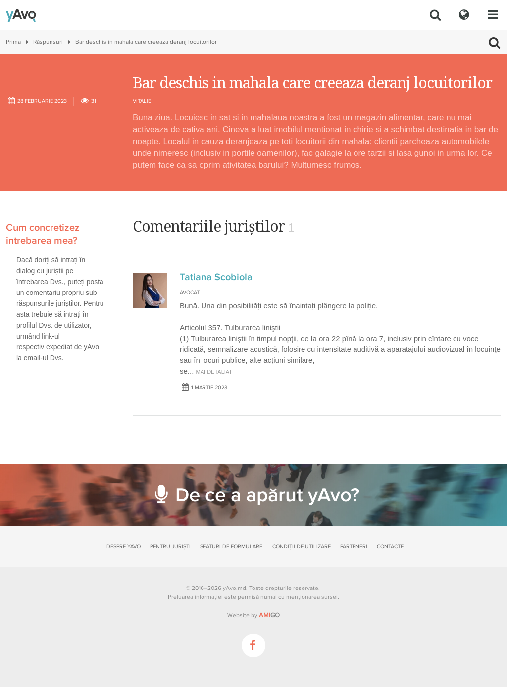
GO (269, 615)
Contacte (390, 546)
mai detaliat (214, 372)
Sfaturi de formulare (231, 546)
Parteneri (353, 546)
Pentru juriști (170, 546)
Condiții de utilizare (301, 546)
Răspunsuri (48, 42)
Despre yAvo (123, 546)
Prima (13, 42)
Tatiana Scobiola (216, 277)
